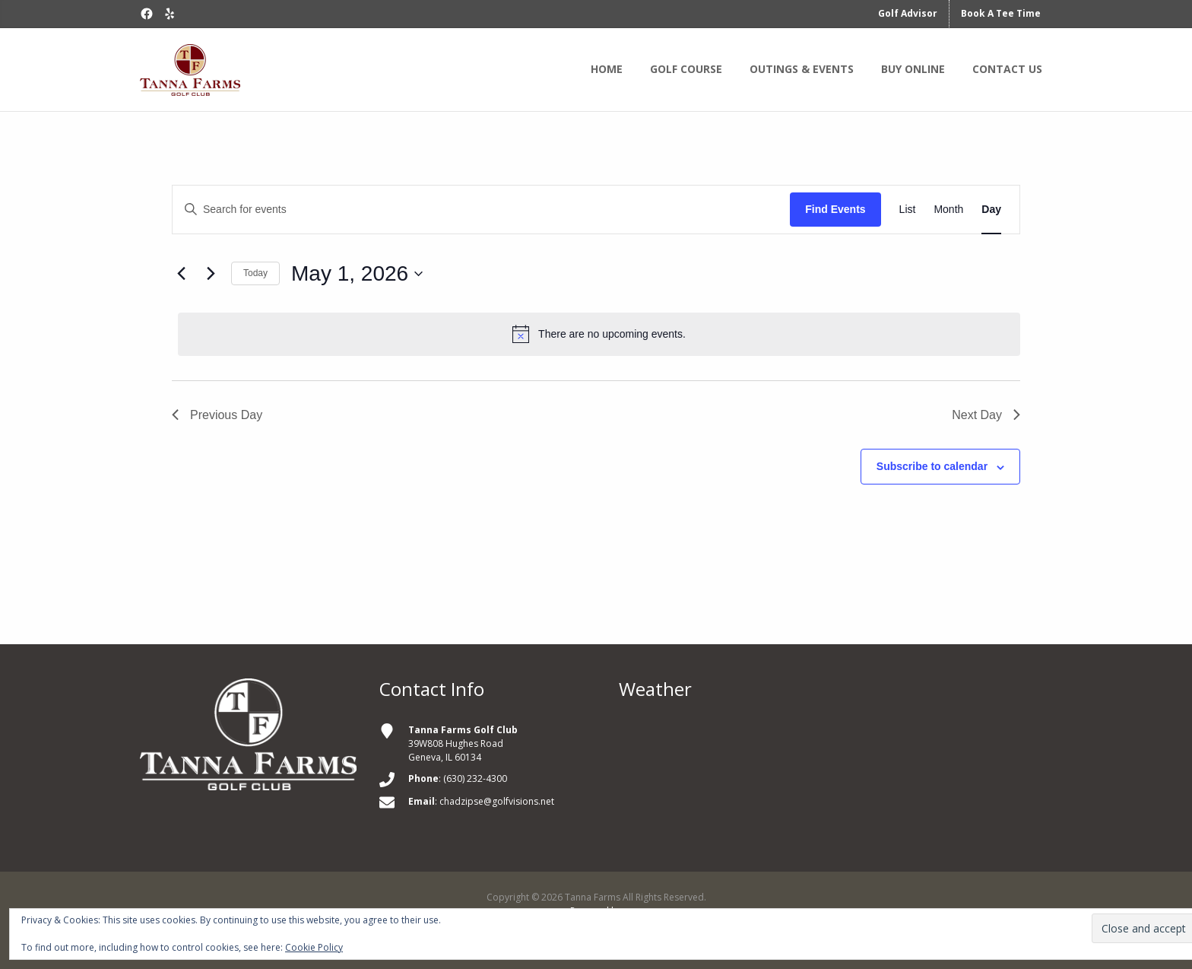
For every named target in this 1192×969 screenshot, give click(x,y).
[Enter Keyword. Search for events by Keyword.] (481, 210)
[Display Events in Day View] (991, 210)
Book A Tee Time (1001, 13)
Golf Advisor (907, 13)
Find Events (835, 209)
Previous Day (217, 414)
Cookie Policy (314, 947)
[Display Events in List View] (907, 210)
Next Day (986, 414)
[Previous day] (181, 274)
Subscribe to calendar (932, 466)
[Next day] (210, 274)
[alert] (599, 334)
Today (255, 273)
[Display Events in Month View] (948, 210)
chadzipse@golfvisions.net (496, 801)
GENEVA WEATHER (835, 780)
